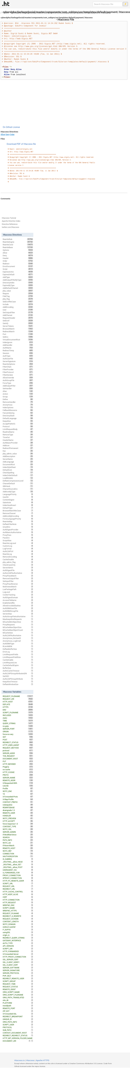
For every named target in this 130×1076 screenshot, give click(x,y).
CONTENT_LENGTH (18, 921)
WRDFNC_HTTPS (18, 910)
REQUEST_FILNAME (18, 913)
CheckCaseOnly (18, 565)
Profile (18, 788)
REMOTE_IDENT (18, 989)
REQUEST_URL (18, 886)
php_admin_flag (18, 562)
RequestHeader (18, 318)
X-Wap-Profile (18, 799)
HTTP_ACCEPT (18, 821)
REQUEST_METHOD (18, 748)
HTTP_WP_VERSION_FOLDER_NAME (18, 1038)
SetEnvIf (18, 320)
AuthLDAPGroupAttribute (18, 679)
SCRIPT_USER (18, 1024)
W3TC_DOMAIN (18, 924)
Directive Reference (9, 224)
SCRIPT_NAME (18, 908)
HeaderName (18, 440)
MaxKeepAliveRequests (18, 619)
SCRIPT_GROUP (18, 981)
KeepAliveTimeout (18, 681)
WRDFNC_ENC (18, 905)
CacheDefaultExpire (18, 665)
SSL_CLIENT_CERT (18, 965)
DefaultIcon (18, 470)
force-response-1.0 (18, 824)
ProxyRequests (18, 624)
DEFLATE (18, 704)
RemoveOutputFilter (18, 578)
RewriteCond (18, 244)
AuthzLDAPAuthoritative (18, 573)
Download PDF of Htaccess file (21, 144)
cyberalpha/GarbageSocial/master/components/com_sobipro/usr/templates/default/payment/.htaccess (60, 12)
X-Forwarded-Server (18, 954)
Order (12, 134)
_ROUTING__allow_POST (18, 867)
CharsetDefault (18, 483)
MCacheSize (18, 632)
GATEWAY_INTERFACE (18, 940)
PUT (18, 761)
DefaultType (18, 508)
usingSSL (18, 932)
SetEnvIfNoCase (18, 301)
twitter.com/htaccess (10, 227)
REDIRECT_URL (18, 889)
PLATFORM (18, 1003)
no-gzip (18, 726)
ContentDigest (18, 499)
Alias (18, 391)
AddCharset (18, 315)
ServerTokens (18, 326)
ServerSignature (18, 361)
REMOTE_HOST (18, 848)
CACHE (18, 786)
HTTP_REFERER (18, 764)
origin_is (18, 935)
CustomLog (18, 546)
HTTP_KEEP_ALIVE (18, 894)
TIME (18, 720)
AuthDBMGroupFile (18, 611)
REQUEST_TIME (18, 984)
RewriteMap (18, 521)
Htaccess (30, 1060)
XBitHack (18, 486)
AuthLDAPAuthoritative (18, 635)
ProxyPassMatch (18, 575)
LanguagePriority (18, 494)
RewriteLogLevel (18, 543)
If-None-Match (18, 845)
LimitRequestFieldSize (18, 657)
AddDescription (18, 456)
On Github (7, 127)
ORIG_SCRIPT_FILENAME (18, 995)
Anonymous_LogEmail (18, 641)
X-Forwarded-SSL (18, 1014)
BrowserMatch (18, 329)
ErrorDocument (18, 266)
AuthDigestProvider (18, 529)
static (18, 718)
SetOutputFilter (18, 312)
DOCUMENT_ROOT (18, 758)
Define (18, 399)
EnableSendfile (18, 603)
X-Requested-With (18, 783)
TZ (18, 794)
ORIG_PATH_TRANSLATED (18, 997)
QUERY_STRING (18, 723)
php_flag (18, 299)
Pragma (18, 767)
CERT (18, 897)
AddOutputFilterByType (18, 280)
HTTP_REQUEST (18, 902)
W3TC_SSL (18, 829)
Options (18, 250)
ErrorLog (18, 651)
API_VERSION (18, 946)
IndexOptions (18, 407)
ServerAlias (18, 613)
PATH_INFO (18, 840)
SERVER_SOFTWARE (18, 967)
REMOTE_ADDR (18, 780)
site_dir (18, 1000)
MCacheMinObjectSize (18, 622)
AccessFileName (18, 600)
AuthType (18, 356)
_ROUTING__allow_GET (18, 864)
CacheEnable (18, 660)
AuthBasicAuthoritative (18, 532)
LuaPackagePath (18, 589)
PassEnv (18, 537)
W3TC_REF (18, 851)
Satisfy (18, 323)
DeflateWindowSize (18, 684)
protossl (18, 750)
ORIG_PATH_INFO (18, 1022)
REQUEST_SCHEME (18, 919)
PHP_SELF (18, 976)
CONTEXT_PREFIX (18, 802)
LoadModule (18, 478)
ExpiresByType (18, 285)
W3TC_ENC (18, 791)
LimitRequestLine (18, 662)
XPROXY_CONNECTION (18, 878)
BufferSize (18, 668)
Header (18, 258)
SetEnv (18, 337)
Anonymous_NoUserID (18, 638)
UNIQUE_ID (18, 1019)
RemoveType (18, 434)
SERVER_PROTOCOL (18, 973)
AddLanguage (18, 461)
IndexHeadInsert (18, 505)
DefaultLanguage (18, 418)
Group (18, 396)
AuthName (18, 348)
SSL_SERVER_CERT (18, 959)
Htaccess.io (19, 1060)
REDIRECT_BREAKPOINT (18, 1016)
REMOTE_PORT (18, 1008)
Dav (18, 451)
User (18, 310)
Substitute (18, 502)
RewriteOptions (18, 364)
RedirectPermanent (18, 448)
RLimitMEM (18, 646)
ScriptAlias (18, 540)
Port (18, 334)
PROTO (18, 775)
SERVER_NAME (18, 777)
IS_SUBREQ (18, 859)
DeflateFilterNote (18, 524)
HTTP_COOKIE (18, 772)
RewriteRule (18, 239)
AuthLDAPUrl (18, 551)
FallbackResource (18, 410)
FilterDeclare (18, 375)
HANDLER (18, 815)
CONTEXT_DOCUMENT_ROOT (18, 1033)
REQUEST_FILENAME (18, 696)
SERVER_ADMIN (18, 832)
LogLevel (18, 592)
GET (18, 737)
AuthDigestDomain (18, 597)
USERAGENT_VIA (18, 870)
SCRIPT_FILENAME (18, 712)
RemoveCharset (18, 513)
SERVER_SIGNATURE (18, 970)
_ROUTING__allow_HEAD (18, 862)
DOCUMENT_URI (17, 1041)
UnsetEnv (18, 527)
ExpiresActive (18, 272)
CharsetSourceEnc (18, 489)
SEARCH (18, 837)
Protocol (18, 426)
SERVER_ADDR (18, 753)
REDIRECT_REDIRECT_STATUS (18, 1035)
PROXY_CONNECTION (18, 875)
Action (18, 394)
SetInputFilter (18, 581)
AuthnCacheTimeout (18, 670)
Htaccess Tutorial (9, 218)
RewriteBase (18, 247)
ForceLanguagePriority (18, 518)
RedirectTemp (18, 350)
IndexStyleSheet (18, 467)
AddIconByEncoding (18, 516)
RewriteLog (18, 554)
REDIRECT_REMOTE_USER (18, 978)
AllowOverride (18, 377)
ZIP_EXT (18, 1011)
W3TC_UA (18, 843)
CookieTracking (18, 594)
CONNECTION (18, 853)
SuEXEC (18, 676)
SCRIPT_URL (18, 883)
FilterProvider (18, 369)
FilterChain (18, 367)
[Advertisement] (64, 103)
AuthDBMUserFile (18, 608)
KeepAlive (18, 421)
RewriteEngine (18, 242)
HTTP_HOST (18, 701)
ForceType (18, 383)
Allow (6, 12)
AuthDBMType (18, 643)
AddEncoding (18, 307)
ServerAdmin (18, 567)
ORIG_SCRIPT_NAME (18, 992)
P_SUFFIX (18, 929)
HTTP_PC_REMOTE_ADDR (18, 881)
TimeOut (18, 437)
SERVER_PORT (18, 729)
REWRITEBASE (18, 807)
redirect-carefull (18, 927)
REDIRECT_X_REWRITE (18, 916)
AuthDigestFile (18, 570)
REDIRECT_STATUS (18, 742)
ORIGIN (18, 731)
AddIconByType (18, 491)
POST (18, 739)
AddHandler (18, 345)
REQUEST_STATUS (18, 986)
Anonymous (18, 405)
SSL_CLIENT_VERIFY (18, 962)
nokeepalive (18, 805)
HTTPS (18, 707)
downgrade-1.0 (18, 810)
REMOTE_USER (18, 813)
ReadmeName (18, 432)
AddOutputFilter (18, 386)
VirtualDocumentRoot (18, 339)
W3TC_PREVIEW (18, 818)
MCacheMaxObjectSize (18, 627)
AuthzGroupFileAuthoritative (18, 616)
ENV (18, 710)
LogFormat (18, 548)
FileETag (18, 296)
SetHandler (18, 388)
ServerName (18, 459)
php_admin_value (18, 453)
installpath (18, 1005)
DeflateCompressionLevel (18, 480)
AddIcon (18, 445)
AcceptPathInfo (18, 423)
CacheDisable (18, 559)
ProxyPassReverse (18, 584)
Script (18, 269)
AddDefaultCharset (18, 288)
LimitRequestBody (18, 429)
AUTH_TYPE (18, 943)
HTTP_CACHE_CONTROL (18, 891)
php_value (18, 291)
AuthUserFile (18, 358)
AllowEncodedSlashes (18, 605)
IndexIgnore (18, 342)
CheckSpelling (18, 472)
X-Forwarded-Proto (18, 796)
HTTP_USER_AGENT (18, 745)
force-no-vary (18, 734)
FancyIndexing (18, 413)
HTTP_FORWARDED (18, 951)
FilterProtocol (18, 372)
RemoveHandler (18, 402)
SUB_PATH (18, 1030)
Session (18, 353)
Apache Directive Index (11, 221)
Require (18, 293)
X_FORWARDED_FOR (18, 872)
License (16, 127)
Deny (8, 134)
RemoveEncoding (18, 556)
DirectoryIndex (18, 282)
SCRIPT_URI (18, 948)
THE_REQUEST (18, 756)
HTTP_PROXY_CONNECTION (18, 957)
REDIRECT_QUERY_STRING (18, 938)
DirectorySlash (18, 415)
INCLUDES (18, 715)
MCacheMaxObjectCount (18, 630)
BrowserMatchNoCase (18, 510)
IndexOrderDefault (18, 475)
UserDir (18, 497)
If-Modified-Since (18, 834)
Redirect (18, 263)
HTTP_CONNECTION (18, 900)
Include (18, 304)
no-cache (18, 769)
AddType (18, 277)
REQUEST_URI (18, 699)
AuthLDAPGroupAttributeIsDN (18, 673)
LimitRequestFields (18, 654)
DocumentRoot (18, 464)
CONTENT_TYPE (18, 826)
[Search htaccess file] (107, 4)
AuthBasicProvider (18, 442)
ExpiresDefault (18, 274)
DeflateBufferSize (18, 649)
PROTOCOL (18, 1027)
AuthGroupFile (18, 380)
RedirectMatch (18, 331)
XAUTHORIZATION (18, 856)
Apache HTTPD (42, 1060)
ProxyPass (18, 535)
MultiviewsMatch (18, 586)
